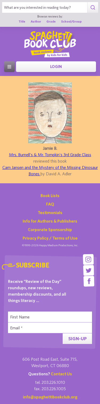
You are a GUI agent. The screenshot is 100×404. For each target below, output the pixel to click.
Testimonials (50, 212)
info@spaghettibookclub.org (50, 396)
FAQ (50, 204)
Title (22, 21)
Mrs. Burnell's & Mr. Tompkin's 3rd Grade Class (50, 154)
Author (36, 21)
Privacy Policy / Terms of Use (50, 238)
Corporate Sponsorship (50, 229)
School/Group (71, 21)
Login (56, 66)
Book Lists (50, 195)
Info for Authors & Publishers (50, 221)
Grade (51, 21)
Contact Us (61, 373)
